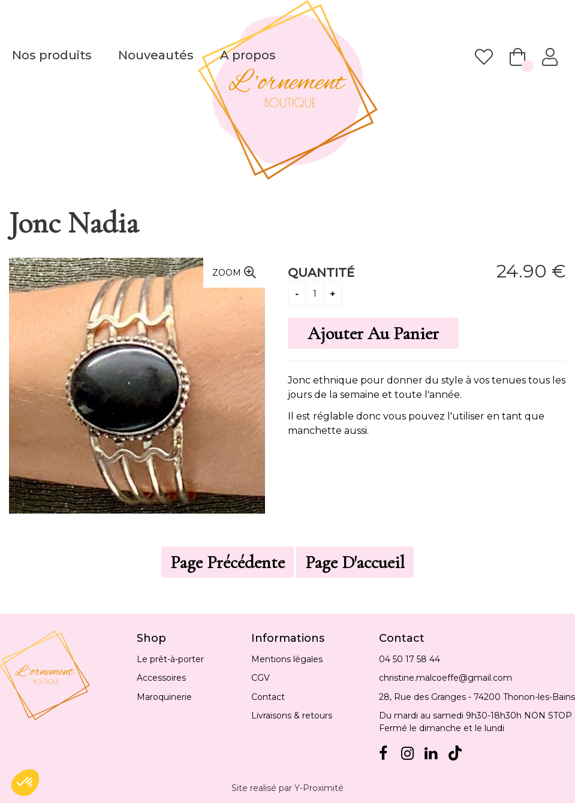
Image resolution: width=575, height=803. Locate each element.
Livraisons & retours (291, 715)
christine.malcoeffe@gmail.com (445, 677)
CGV (260, 677)
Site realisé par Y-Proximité (287, 788)
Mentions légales (287, 659)
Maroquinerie (164, 697)
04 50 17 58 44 (409, 659)
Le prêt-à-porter (170, 659)
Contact (268, 697)
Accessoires (161, 677)
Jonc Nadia (74, 223)
